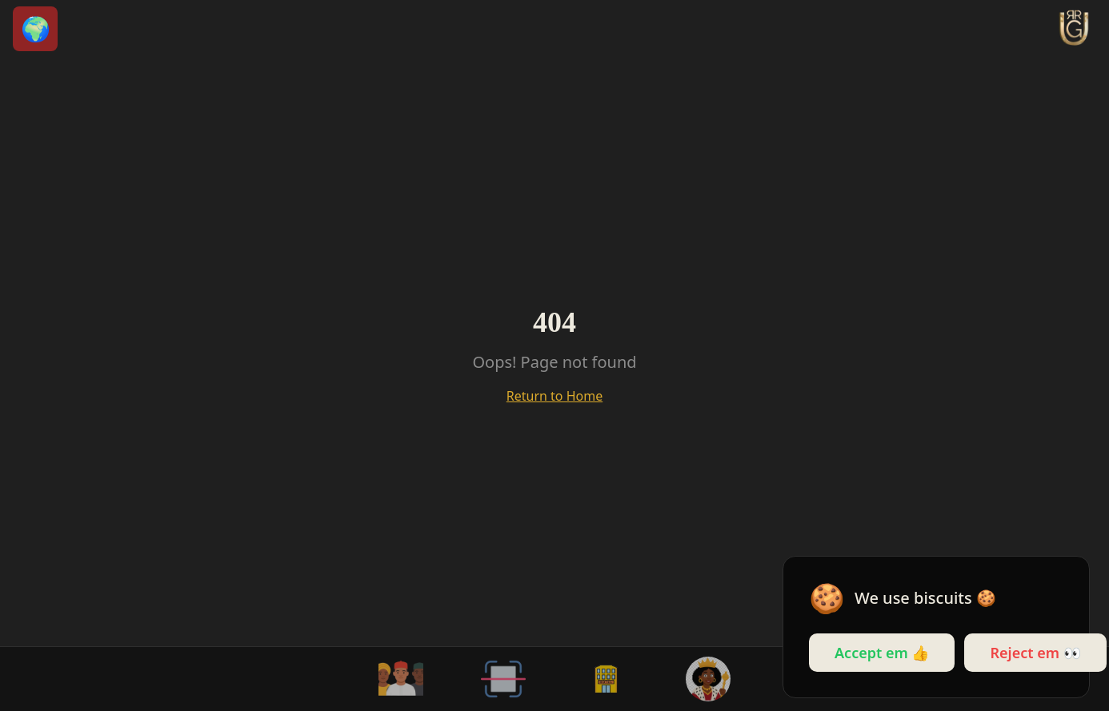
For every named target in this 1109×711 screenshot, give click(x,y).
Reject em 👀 (1035, 652)
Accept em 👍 (882, 652)
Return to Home (554, 396)
